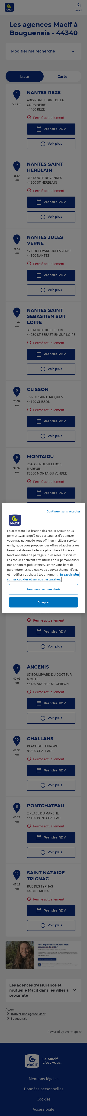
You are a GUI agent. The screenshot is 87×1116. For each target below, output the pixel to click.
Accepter (44, 602)
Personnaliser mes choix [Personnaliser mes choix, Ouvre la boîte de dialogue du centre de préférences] (43, 589)
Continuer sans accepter (63, 511)
